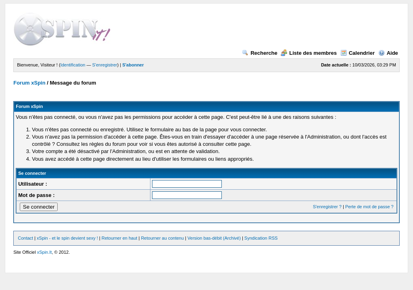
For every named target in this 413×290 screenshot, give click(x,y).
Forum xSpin (29, 83)
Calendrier (357, 53)
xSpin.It (44, 252)
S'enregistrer (104, 64)
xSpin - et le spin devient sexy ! (67, 238)
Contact (25, 238)
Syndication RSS (261, 238)
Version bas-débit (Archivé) (214, 238)
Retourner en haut (120, 238)
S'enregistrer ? (327, 206)
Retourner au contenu (162, 238)
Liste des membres (309, 53)
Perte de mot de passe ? (369, 206)
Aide (388, 53)
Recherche (259, 53)
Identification (73, 64)
